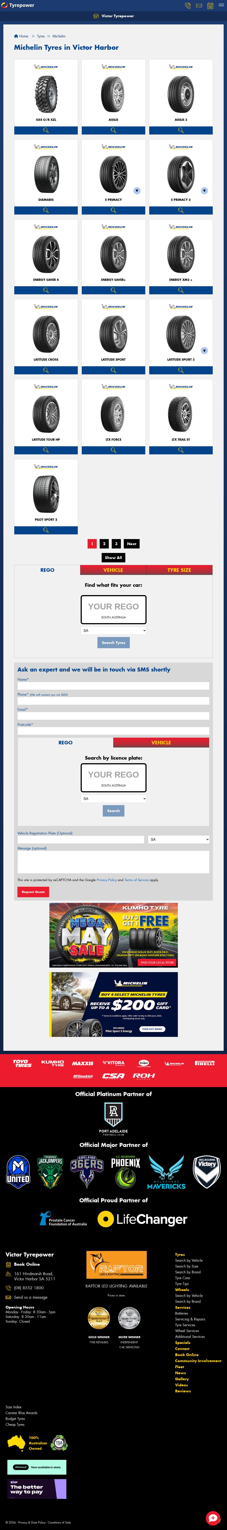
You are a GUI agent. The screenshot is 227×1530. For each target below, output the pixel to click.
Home (21, 36)
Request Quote (33, 892)
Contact (182, 1348)
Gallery (182, 1378)
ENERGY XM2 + (180, 280)
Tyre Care (182, 1278)
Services (182, 1307)
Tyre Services (185, 1325)
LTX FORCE (113, 440)
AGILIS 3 (181, 120)
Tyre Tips (182, 1283)
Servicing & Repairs (190, 1319)
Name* (23, 679)
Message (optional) (32, 848)
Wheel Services (187, 1330)
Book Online (187, 1354)
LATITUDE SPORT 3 (181, 360)
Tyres (180, 1254)
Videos (181, 1385)
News (180, 1372)
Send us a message (30, 1297)
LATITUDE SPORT (113, 360)
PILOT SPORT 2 (46, 520)
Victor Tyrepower (113, 16)
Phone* (42, 694)
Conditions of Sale (59, 1522)
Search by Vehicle (189, 1260)
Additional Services (190, 1336)
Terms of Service (137, 880)
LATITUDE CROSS (46, 360)
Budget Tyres (15, 1418)
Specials (182, 1342)
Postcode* (25, 724)
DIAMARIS (46, 200)
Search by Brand (188, 1272)
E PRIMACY (113, 200)
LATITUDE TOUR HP (46, 440)
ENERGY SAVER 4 (46, 280)
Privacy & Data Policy (31, 1522)
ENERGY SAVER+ (113, 280)
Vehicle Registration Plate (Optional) (45, 833)
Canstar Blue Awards (21, 1413)
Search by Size (186, 1266)
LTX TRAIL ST (181, 440)
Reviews (183, 1391)
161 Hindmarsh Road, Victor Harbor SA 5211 (34, 1276)
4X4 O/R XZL (46, 120)
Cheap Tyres (15, 1424)
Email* (22, 709)
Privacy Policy (107, 880)
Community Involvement (198, 1360)
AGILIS (113, 120)
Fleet (179, 1366)
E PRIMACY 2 (181, 200)
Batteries (181, 1313)
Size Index (13, 1407)
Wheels (182, 1289)
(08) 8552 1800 (29, 1288)
